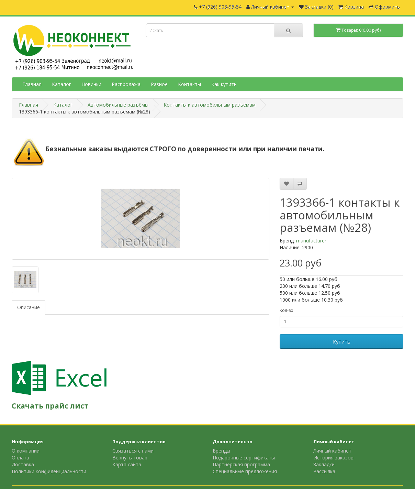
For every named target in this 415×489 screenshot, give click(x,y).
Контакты (189, 84)
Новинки (91, 84)
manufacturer (311, 240)
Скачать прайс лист (50, 406)
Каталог (61, 84)
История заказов (333, 457)
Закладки (324, 464)
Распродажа (126, 84)
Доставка (23, 464)
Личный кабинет (332, 450)
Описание (28, 307)
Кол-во (286, 310)
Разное (159, 84)
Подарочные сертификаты (244, 457)
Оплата (20, 457)
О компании (26, 450)
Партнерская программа (241, 464)
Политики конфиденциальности (49, 471)
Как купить (224, 84)
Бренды (221, 450)
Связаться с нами (133, 450)
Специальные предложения (245, 471)
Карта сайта (126, 464)
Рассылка (324, 471)
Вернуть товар (129, 457)
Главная (32, 84)
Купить (341, 341)
